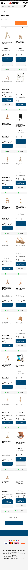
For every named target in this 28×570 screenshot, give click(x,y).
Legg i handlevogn (7, 59)
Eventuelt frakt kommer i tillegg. (7, 51)
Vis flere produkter (14, 522)
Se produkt (7, 63)
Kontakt (14, 563)
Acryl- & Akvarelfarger (7, 27)
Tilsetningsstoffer (19, 27)
